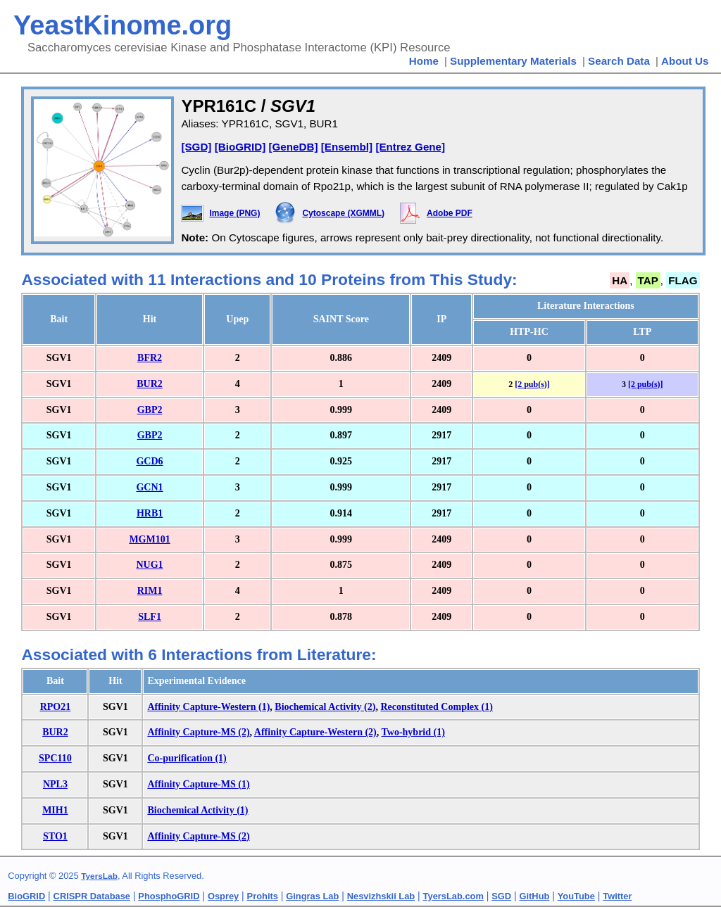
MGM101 (149, 539)
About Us (685, 61)
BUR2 (150, 384)
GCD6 (149, 461)
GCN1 (149, 487)
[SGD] (196, 147)
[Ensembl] (346, 147)
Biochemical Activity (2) (325, 707)
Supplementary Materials (513, 61)
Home (424, 61)
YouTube (576, 896)
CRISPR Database (92, 896)
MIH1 (55, 810)
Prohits (262, 896)
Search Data (619, 61)
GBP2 (150, 410)
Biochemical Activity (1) (197, 810)
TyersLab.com (453, 896)
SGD (501, 896)
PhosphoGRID (168, 896)
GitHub (535, 896)
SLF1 (149, 616)
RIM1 (150, 590)
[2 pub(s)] (532, 384)
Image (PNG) (234, 213)
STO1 (55, 836)
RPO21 (55, 707)
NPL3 (55, 784)
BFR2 (149, 358)
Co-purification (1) (186, 758)
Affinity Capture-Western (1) (208, 707)
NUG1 (149, 564)
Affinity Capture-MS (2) (198, 732)
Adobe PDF (449, 213)
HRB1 (150, 513)
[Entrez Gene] (410, 147)
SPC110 (55, 758)
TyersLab (99, 876)
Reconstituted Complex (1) (436, 707)
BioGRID (26, 896)
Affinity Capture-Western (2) (315, 732)
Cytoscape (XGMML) (343, 213)
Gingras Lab (312, 896)
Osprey (223, 896)
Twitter (617, 896)
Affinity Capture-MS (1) (198, 784)
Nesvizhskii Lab (381, 896)
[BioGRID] (240, 147)
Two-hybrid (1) (413, 732)
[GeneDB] (293, 147)
